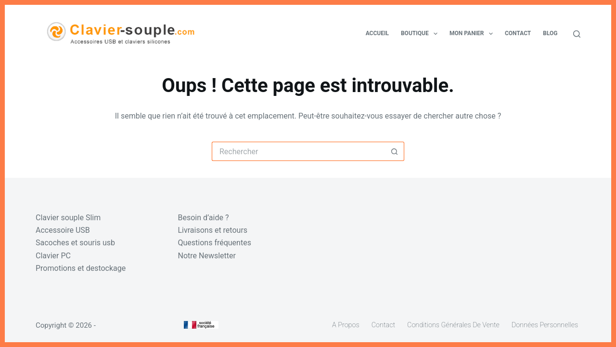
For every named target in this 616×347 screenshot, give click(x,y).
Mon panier (473, 34)
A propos (345, 325)
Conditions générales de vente (453, 325)
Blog (550, 33)
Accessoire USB (63, 230)
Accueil (377, 33)
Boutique (421, 34)
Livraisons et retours (213, 230)
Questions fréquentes (214, 242)
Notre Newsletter (207, 255)
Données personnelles (545, 325)
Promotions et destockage (81, 268)
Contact (518, 33)
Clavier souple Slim (68, 217)
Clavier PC (53, 255)
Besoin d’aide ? (203, 217)
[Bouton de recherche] (394, 151)
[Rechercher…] (298, 151)
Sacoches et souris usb (75, 242)
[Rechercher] (576, 34)
